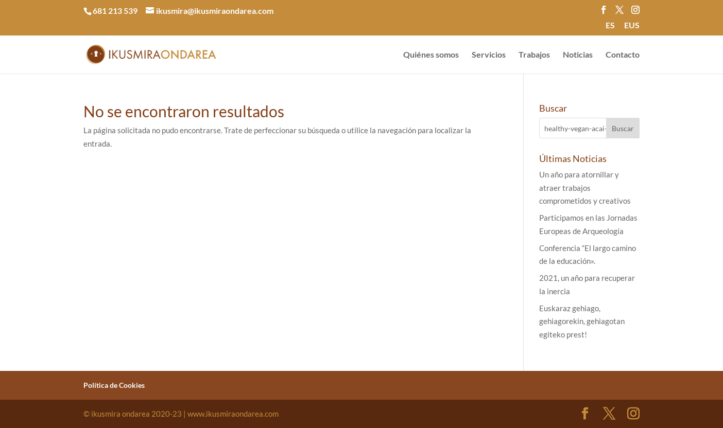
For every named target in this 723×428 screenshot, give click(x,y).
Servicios (489, 55)
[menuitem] (610, 28)
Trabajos (534, 55)
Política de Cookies (114, 385)
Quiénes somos (431, 55)
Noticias (578, 55)
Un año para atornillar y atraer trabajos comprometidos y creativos (585, 187)
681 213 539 (115, 10)
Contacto (623, 55)
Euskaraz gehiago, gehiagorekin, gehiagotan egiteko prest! (582, 321)
